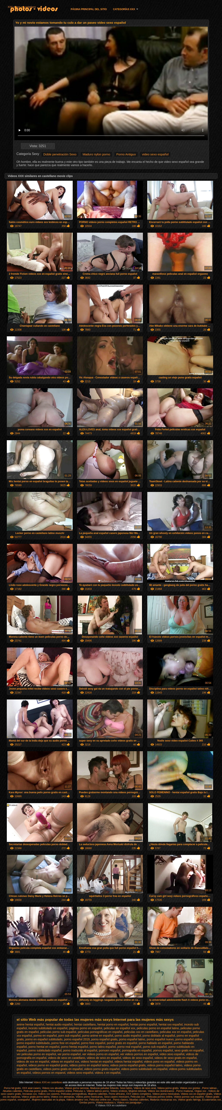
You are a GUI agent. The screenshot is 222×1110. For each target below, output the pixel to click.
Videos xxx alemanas (62, 1096)
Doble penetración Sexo (59, 154)
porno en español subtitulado (44, 1039)
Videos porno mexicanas (165, 1093)
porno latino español (103, 1046)
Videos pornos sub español (189, 1096)
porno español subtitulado (33, 1043)
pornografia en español (136, 1050)
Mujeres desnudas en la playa (48, 1099)
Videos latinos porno (98, 1091)
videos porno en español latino (89, 1065)
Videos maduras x (106, 1102)
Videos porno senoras (77, 1088)
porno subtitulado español (44, 1050)
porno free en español (65, 1043)
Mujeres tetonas (137, 1091)
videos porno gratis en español (63, 1069)
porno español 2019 (77, 1039)
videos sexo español (80, 1072)
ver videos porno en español (100, 1054)
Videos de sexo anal (145, 1088)
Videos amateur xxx (77, 1099)
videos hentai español (128, 1061)
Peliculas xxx (138, 1096)
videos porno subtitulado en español (144, 1069)
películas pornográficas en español (100, 1032)
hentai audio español (59, 1024)
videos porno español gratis (128, 1065)
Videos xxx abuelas (52, 1088)
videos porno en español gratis (48, 1065)
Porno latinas (209, 1088)
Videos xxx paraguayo (129, 1102)
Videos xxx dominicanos (161, 1091)
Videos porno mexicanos (89, 1096)
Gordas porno (86, 1102)
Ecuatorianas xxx (211, 1099)
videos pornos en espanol (48, 1072)
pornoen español (109, 1050)
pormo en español (45, 1035)
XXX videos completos (138, 1093)
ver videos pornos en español (139, 1054)
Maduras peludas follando (104, 1088)
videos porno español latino (164, 1065)
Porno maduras (184, 1091)
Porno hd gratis (12, 1088)
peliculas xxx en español (175, 1032)
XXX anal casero (31, 1088)
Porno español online (60, 1091)
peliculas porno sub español (58, 1032)
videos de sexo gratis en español (175, 1058)
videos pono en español (159, 1061)
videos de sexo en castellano (66, 1058)
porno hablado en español (155, 1043)
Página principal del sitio (89, 9)
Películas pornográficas (74, 1093)
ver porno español (69, 1054)
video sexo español (155, 154)
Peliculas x (79, 1091)
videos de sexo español (138, 1058)
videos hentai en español (97, 1061)
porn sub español (69, 1035)
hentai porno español (143, 1024)
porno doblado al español (158, 1035)
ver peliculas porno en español (36, 1054)
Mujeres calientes (97, 1093)
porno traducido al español (80, 1050)
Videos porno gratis (167, 1088)
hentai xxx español (171, 1024)
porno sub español (155, 1046)
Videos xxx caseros (48, 1093)
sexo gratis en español (189, 1050)
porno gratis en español (122, 1043)
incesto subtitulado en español (47, 1028)
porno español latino (132, 1039)
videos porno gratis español (102, 1069)
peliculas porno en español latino (158, 1028)
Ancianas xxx (29, 1093)
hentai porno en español (112, 1024)
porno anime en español (97, 1035)
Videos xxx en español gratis (196, 1093)
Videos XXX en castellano (48, 1082)
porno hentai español (74, 1046)
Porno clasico (120, 1099)
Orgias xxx (201, 1091)
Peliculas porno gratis (35, 1091)
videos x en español (107, 1072)
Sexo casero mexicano (116, 1096)
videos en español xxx (65, 1061)
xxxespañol (23, 1099)
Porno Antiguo (126, 154)
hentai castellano (85, 1024)
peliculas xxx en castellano (141, 1032)
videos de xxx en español (33, 1061)
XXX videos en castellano (22, 7)
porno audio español (128, 1035)
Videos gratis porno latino (35, 1096)
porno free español (93, 1043)
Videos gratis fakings (189, 1099)
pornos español (163, 1050)
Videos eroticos (118, 1091)
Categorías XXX (124, 9)
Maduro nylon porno (96, 154)
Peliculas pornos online (159, 1096)
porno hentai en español (43, 1046)
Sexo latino (126, 1088)
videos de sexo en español (104, 1058)
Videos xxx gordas (190, 1088)
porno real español (129, 1046)
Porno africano (117, 1093)
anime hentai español (30, 1024)
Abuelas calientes (12, 1091)
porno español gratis (104, 1039)
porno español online (188, 1039)
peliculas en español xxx (119, 1028)
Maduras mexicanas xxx (163, 1099)
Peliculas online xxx (100, 1099)
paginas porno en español (85, 1028)
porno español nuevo (160, 1039)
